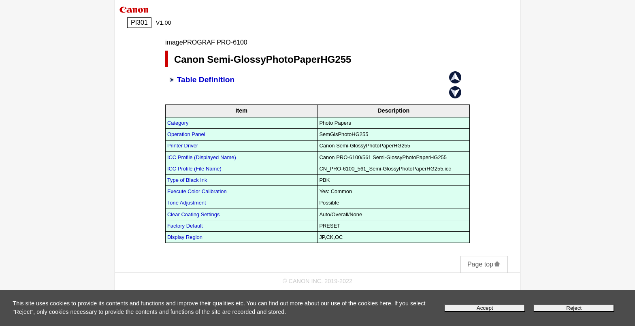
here (385, 303)
